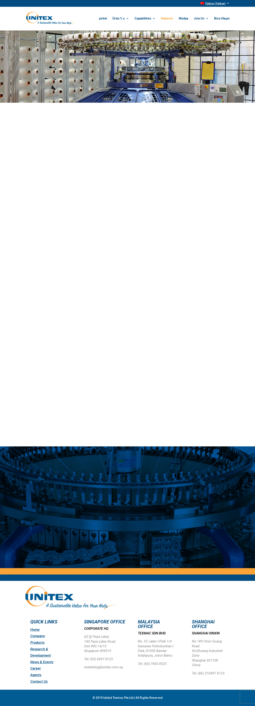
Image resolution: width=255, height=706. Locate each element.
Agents (35, 675)
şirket (103, 18)
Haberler (167, 18)
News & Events (41, 662)
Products (37, 642)
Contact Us (39, 681)
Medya (183, 18)
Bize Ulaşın (222, 18)
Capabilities (142, 18)
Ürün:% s (118, 18)
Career (35, 668)
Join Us (199, 18)
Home (35, 629)
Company (37, 636)
